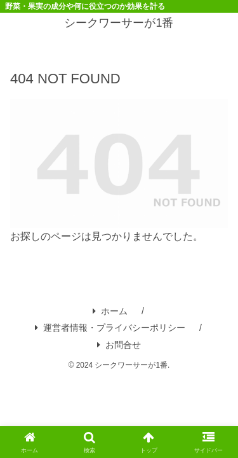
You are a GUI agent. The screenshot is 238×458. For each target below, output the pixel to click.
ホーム (110, 311)
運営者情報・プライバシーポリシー (110, 328)
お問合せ (119, 345)
